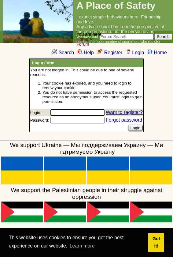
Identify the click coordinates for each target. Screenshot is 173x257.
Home (82, 39)
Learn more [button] (82, 245)
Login (135, 52)
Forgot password (124, 120)
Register (109, 52)
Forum (82, 44)
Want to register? (124, 112)
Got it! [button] (156, 242)
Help (86, 52)
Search (63, 52)
